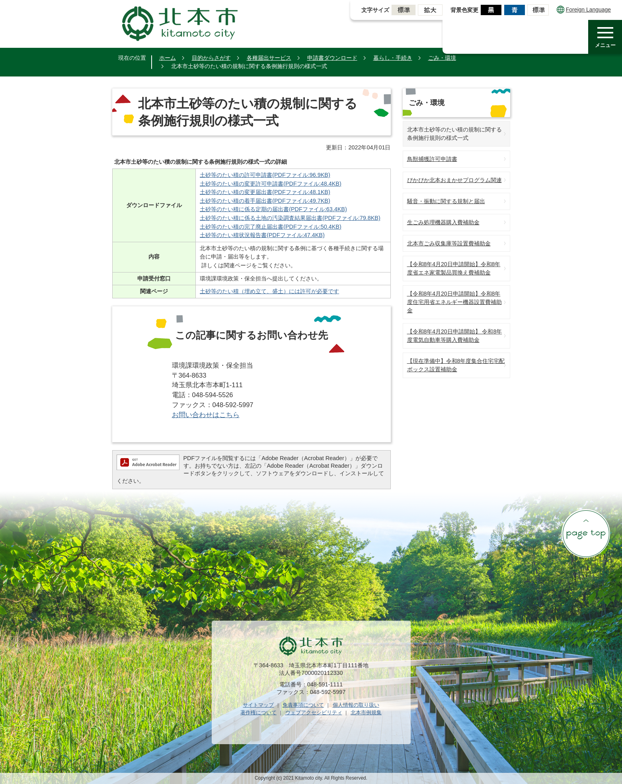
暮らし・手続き (392, 58)
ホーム (167, 58)
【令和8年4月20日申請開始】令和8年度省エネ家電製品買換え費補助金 (454, 268)
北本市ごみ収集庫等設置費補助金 (449, 243)
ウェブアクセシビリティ (313, 712)
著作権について (258, 712)
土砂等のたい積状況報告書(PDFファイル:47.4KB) (262, 235)
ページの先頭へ (586, 533)
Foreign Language (584, 9)
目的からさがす (211, 58)
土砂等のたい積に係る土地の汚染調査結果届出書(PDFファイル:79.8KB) (290, 218)
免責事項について (303, 705)
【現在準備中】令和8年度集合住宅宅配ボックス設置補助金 (456, 365)
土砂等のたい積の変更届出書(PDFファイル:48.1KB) (265, 192)
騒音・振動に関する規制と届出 (446, 201)
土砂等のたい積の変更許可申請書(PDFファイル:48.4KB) (270, 183)
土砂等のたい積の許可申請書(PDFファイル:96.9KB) (265, 175)
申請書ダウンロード (332, 58)
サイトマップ (258, 705)
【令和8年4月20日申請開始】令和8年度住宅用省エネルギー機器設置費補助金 (454, 302)
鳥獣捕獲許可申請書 (432, 159)
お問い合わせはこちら (206, 415)
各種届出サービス (269, 58)
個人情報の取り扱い (356, 705)
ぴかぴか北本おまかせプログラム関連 (454, 180)
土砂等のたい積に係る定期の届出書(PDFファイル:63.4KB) (273, 209)
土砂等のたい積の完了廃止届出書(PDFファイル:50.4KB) (270, 226)
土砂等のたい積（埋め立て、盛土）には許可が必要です (269, 291)
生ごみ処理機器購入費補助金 (443, 222)
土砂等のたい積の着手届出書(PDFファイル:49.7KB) (265, 201)
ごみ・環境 (442, 58)
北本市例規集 (366, 712)
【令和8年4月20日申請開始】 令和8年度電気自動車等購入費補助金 (454, 335)
